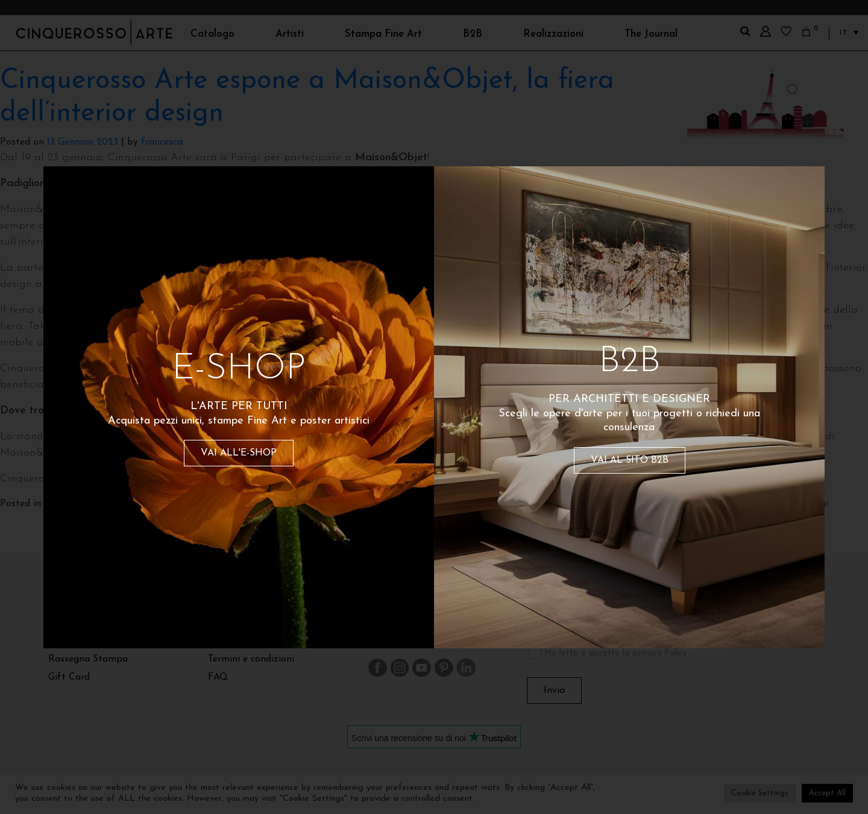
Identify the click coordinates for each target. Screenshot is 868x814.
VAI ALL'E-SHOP (239, 453)
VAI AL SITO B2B (629, 460)
